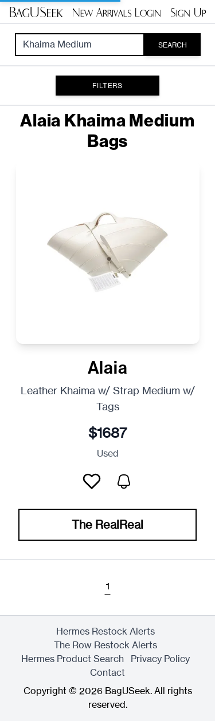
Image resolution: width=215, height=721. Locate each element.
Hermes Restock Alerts (105, 631)
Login (148, 12)
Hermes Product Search (72, 659)
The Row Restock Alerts (105, 645)
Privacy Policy (160, 659)
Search (172, 45)
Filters (107, 85)
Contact (107, 673)
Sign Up (188, 12)
